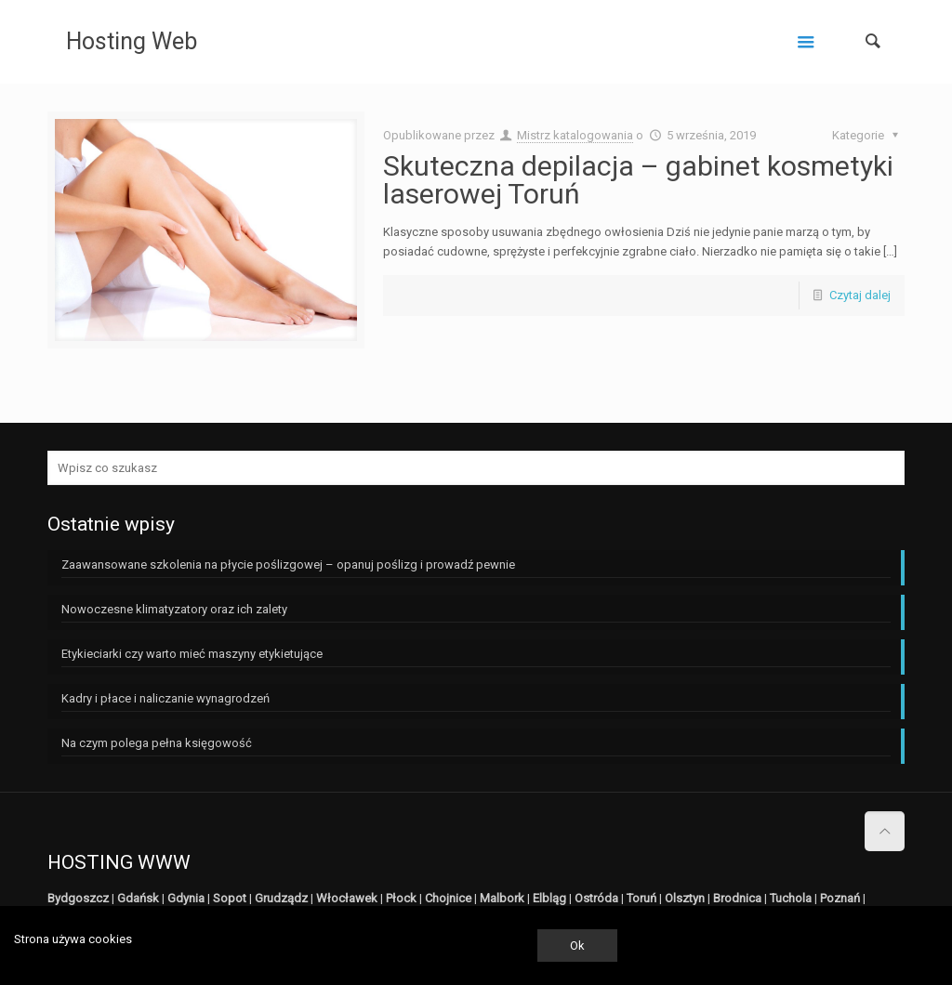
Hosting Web (131, 41)
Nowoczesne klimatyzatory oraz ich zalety (174, 609)
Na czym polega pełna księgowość (156, 743)
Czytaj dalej (860, 295)
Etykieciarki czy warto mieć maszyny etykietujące (192, 654)
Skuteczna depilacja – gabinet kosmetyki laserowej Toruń (638, 180)
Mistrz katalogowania (575, 135)
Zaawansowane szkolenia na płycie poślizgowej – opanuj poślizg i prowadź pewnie (288, 564)
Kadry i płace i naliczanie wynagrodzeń (165, 698)
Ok (577, 945)
